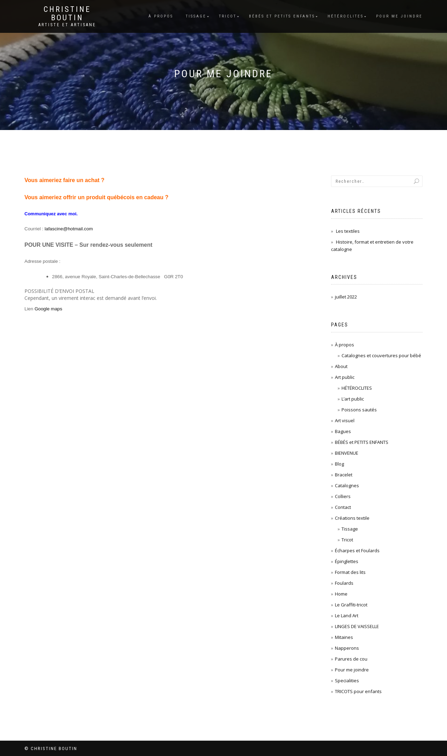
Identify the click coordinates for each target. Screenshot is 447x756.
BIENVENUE (346, 453)
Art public (344, 377)
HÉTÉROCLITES (357, 388)
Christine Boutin (67, 13)
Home (341, 594)
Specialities (347, 680)
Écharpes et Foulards (357, 550)
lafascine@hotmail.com (69, 228)
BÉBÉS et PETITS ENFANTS (282, 16)
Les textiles (348, 231)
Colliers (343, 496)
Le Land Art (346, 615)
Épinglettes (346, 561)
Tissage (196, 16)
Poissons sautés (359, 409)
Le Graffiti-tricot (351, 605)
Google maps (48, 308)
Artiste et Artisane (67, 24)
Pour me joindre (399, 16)
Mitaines (344, 637)
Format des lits (350, 572)
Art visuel (344, 420)
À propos (160, 16)
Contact (343, 507)
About (341, 366)
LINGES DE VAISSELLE (357, 626)
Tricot (227, 16)
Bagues (343, 431)
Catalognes (347, 485)
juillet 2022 (346, 297)
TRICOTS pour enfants (358, 691)
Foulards (344, 583)
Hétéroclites (346, 16)
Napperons (347, 648)
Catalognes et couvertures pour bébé (381, 355)
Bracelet (343, 474)
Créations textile (352, 518)
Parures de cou (351, 659)
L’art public (353, 399)
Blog (339, 464)
